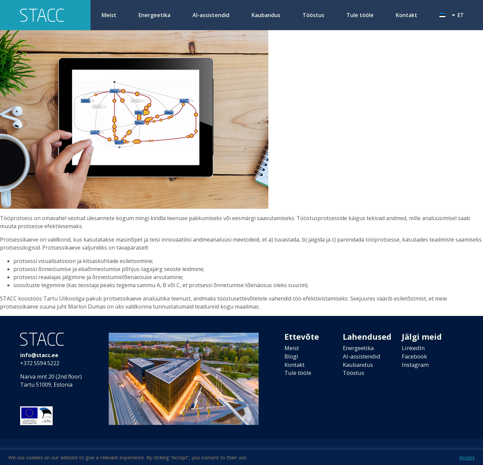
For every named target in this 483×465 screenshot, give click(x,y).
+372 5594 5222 (39, 363)
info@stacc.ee (39, 355)
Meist (109, 15)
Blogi (291, 357)
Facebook (416, 357)
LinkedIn (414, 348)
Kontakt (406, 15)
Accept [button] (467, 457)
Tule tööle (360, 15)
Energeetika (154, 15)
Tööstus (313, 15)
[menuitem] (451, 15)
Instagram (417, 366)
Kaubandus (266, 15)
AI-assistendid (211, 15)
